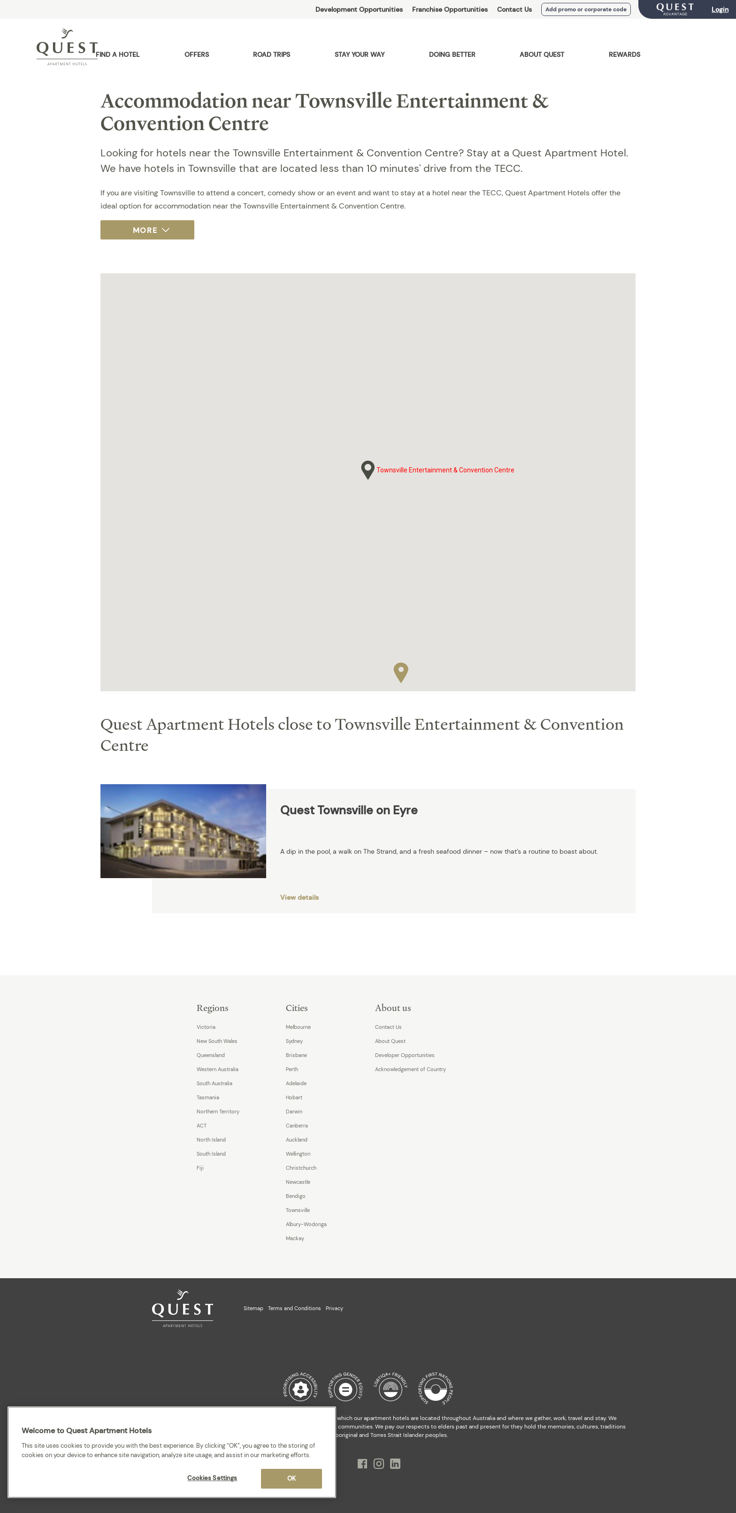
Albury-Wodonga (306, 1224)
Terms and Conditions (294, 1308)
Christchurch (301, 1168)
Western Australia (217, 1069)
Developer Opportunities (405, 1055)
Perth (292, 1069)
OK (291, 1478)
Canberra (297, 1125)
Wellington (298, 1153)
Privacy (334, 1308)
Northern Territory (218, 1111)
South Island (211, 1153)
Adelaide (296, 1083)
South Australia (214, 1083)
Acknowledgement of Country (410, 1069)
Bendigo (296, 1196)
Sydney (294, 1041)
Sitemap (253, 1308)
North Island (211, 1139)
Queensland (211, 1055)
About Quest (390, 1041)
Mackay (295, 1238)
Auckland (296, 1139)
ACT (202, 1125)
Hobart (294, 1097)
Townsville (298, 1210)
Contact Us (514, 9)
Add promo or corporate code (586, 9)
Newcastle (298, 1182)
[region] (172, 1452)
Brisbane (296, 1055)
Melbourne (298, 1027)
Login (720, 9)
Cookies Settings (212, 1478)
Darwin (294, 1111)
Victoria (206, 1027)
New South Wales (217, 1041)
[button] (400, 670)
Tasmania (208, 1097)
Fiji (200, 1168)
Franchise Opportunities (450, 9)
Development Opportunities (359, 9)
